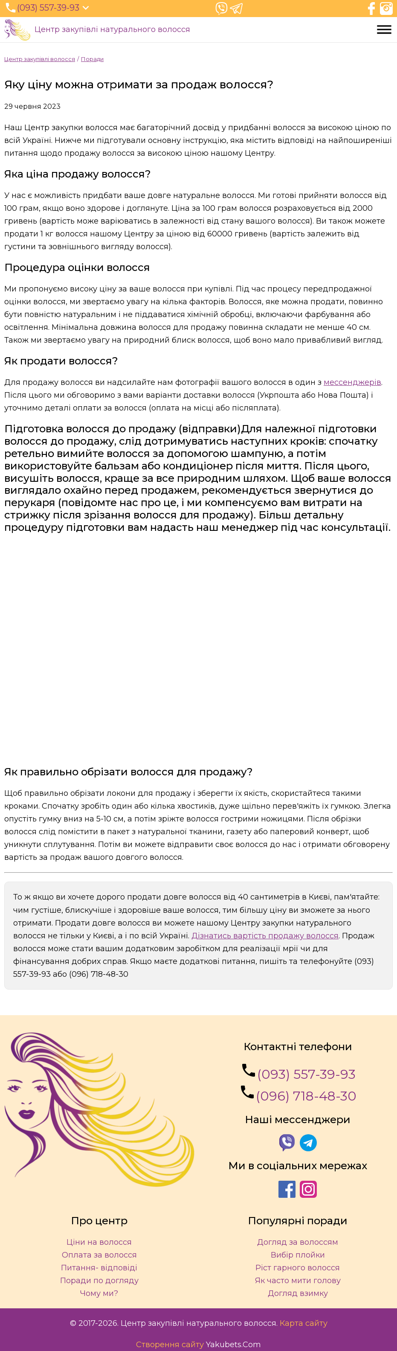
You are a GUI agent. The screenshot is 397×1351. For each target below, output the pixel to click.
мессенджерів (352, 382)
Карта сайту (303, 1323)
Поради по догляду (99, 1280)
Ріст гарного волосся (297, 1267)
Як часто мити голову (298, 1280)
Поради (92, 58)
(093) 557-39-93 (298, 1072)
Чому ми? (99, 1293)
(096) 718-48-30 (297, 1093)
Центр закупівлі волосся (39, 58)
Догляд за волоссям (297, 1242)
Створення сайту (170, 1344)
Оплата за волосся (99, 1255)
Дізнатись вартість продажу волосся (265, 935)
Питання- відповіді (99, 1267)
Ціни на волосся (99, 1242)
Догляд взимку (298, 1293)
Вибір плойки (298, 1255)
